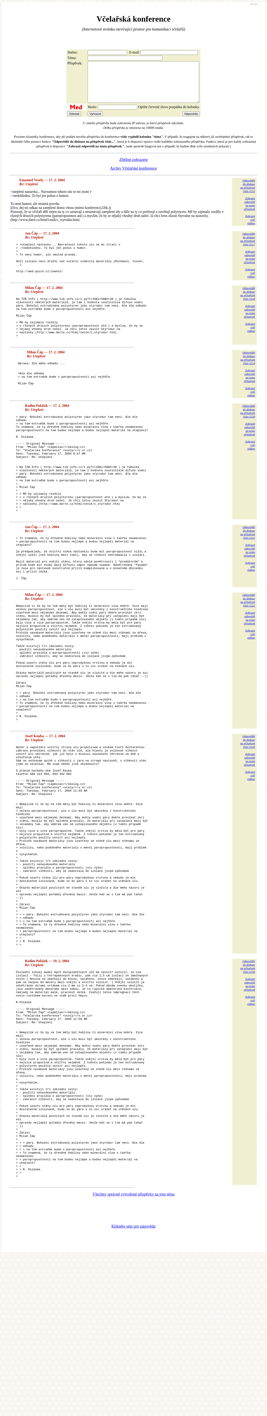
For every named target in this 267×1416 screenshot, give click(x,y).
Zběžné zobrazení (133, 167)
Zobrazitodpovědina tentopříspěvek (249, 212)
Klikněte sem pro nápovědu (133, 1386)
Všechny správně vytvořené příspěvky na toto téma (134, 1354)
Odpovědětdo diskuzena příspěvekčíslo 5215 (247, 194)
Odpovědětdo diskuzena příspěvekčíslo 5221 (247, 576)
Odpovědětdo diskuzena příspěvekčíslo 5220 (247, 435)
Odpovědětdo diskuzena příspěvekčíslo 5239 (247, 1084)
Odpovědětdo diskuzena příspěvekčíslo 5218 (247, 308)
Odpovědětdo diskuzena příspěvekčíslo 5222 (247, 653)
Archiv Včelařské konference (133, 176)
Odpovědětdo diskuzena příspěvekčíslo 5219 (247, 381)
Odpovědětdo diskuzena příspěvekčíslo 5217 (247, 247)
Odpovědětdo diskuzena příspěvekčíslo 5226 (247, 818)
